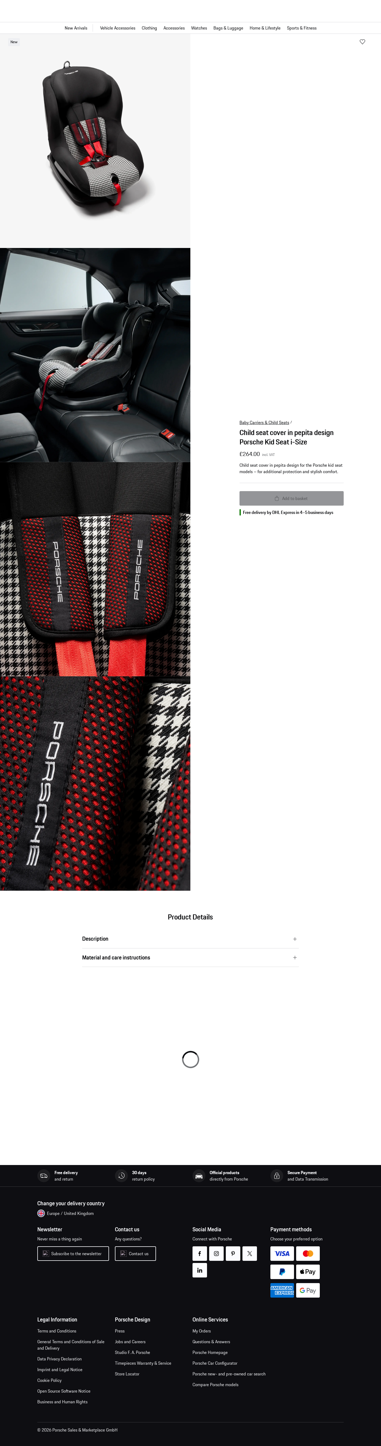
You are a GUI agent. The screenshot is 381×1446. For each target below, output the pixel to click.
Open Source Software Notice (63, 1391)
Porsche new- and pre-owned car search (229, 1374)
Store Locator (127, 1374)
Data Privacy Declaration (59, 1359)
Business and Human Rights (62, 1401)
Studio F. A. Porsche (132, 1352)
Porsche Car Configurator (215, 1363)
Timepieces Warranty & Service (143, 1363)
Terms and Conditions (56, 1331)
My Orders (202, 1331)
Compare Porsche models (215, 1384)
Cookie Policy (49, 1380)
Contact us (138, 1253)
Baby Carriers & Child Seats (264, 422)
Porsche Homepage (210, 1352)
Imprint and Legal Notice (59, 1369)
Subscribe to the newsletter (76, 1253)
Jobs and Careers (130, 1341)
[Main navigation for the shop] (190, 28)
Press (120, 1331)
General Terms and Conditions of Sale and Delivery (70, 1344)
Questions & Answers (211, 1341)
